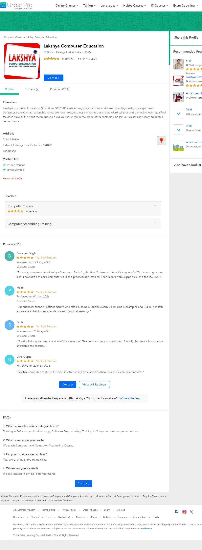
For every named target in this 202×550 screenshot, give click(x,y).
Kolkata (107, 517)
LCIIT (189, 126)
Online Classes (66, 6)
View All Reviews (94, 384)
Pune (94, 517)
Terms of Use (48, 509)
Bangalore (18, 517)
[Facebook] (176, 513)
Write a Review (130, 398)
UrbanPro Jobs (90, 509)
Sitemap (121, 509)
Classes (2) (32, 89)
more (157, 277)
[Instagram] (184, 513)
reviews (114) (59, 89)
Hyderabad (64, 517)
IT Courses (158, 6)
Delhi (49, 517)
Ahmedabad (139, 517)
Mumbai (80, 517)
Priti (188, 61)
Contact (67, 384)
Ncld (189, 109)
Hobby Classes (133, 6)
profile (9, 89)
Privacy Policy (69, 509)
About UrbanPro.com (24, 509)
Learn (107, 509)
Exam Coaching (184, 6)
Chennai (35, 517)
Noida (156, 517)
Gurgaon (122, 517)
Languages (108, 6)
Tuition (88, 6)
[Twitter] (191, 512)
